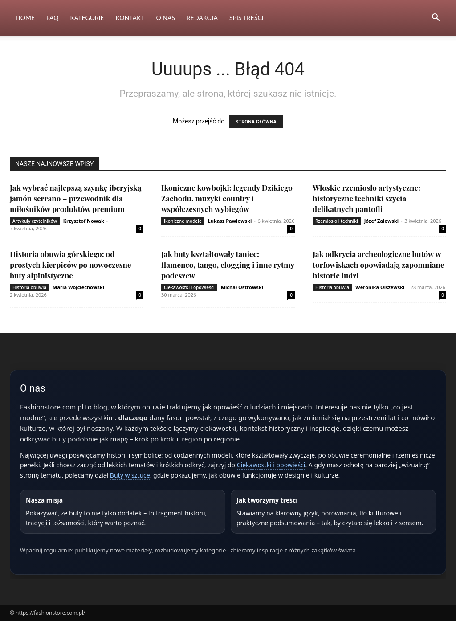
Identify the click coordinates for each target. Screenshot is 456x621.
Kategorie (87, 17)
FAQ (52, 17)
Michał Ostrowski (242, 287)
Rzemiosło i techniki (336, 221)
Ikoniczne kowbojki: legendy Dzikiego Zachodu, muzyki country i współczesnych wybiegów (227, 198)
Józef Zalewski (381, 220)
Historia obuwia (29, 287)
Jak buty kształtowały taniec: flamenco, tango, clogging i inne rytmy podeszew (227, 264)
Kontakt (130, 17)
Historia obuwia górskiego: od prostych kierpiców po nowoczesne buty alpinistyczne (70, 264)
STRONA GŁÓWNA (256, 122)
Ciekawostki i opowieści (189, 287)
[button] (435, 18)
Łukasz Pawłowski (230, 220)
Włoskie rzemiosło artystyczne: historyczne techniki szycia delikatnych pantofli (366, 198)
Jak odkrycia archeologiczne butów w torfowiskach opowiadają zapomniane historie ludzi (378, 264)
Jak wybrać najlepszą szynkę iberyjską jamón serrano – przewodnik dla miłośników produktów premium (75, 198)
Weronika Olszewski (379, 287)
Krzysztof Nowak (83, 220)
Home (25, 17)
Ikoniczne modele (183, 221)
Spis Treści (246, 17)
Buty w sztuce (130, 475)
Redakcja (202, 17)
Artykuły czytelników (34, 221)
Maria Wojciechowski (78, 287)
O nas (165, 17)
